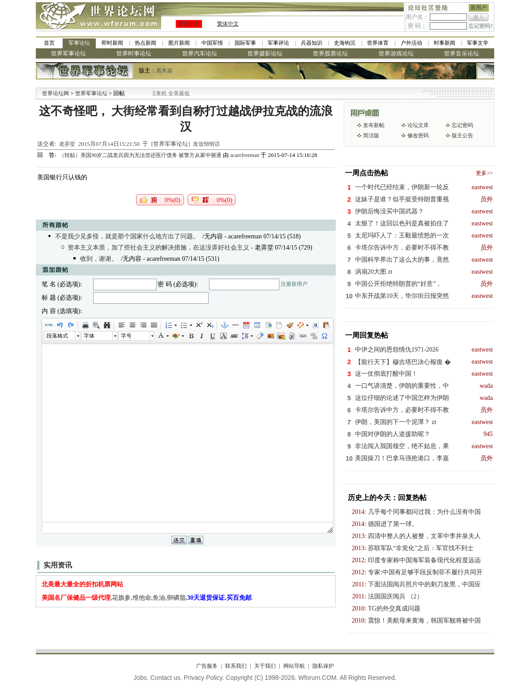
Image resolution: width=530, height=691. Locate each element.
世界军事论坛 (68, 53)
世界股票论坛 (330, 53)
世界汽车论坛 (199, 53)
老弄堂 (67, 144)
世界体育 (378, 43)
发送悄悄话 (206, 144)
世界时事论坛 (133, 53)
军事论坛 (79, 43)
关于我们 (265, 666)
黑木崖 (164, 71)
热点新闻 (145, 43)
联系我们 (236, 666)
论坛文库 (418, 125)
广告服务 (207, 666)
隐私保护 (323, 666)
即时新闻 (112, 43)
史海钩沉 (344, 43)
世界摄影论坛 (265, 53)
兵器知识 (311, 43)
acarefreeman (244, 155)
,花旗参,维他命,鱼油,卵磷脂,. (147, 597)
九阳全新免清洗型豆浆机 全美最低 (173, 93)
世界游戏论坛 (396, 53)
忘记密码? (480, 26)
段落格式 (57, 336)
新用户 (478, 7)
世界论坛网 (55, 93)
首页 (49, 43)
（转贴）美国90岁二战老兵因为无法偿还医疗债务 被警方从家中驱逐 (141, 155)
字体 (89, 336)
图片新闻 (179, 43)
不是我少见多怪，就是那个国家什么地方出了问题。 (127, 236)
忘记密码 (462, 125)
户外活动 (411, 43)
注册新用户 (294, 284)
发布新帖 (374, 125)
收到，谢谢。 (99, 258)
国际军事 (245, 43)
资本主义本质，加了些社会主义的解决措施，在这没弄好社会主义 (158, 247)
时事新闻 (444, 43)
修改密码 (418, 135)
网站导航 (294, 666)
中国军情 (212, 43)
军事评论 (278, 43)
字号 (126, 336)
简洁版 (371, 135)
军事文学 (477, 43)
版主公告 (462, 135)
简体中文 (189, 24)
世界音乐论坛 (461, 53)
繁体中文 (228, 24)
